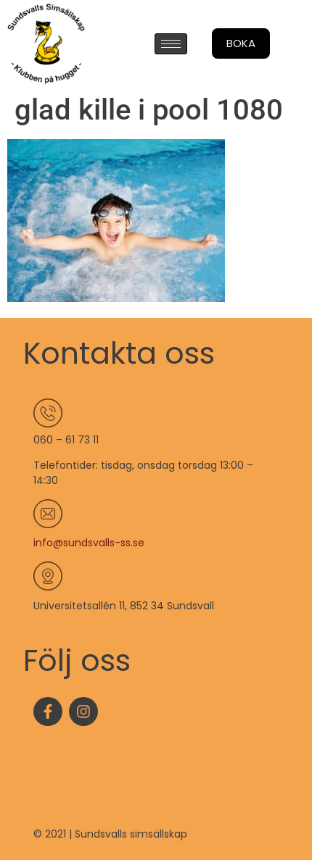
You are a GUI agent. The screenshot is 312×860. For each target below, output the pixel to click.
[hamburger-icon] (171, 43)
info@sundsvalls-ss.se (88, 542)
